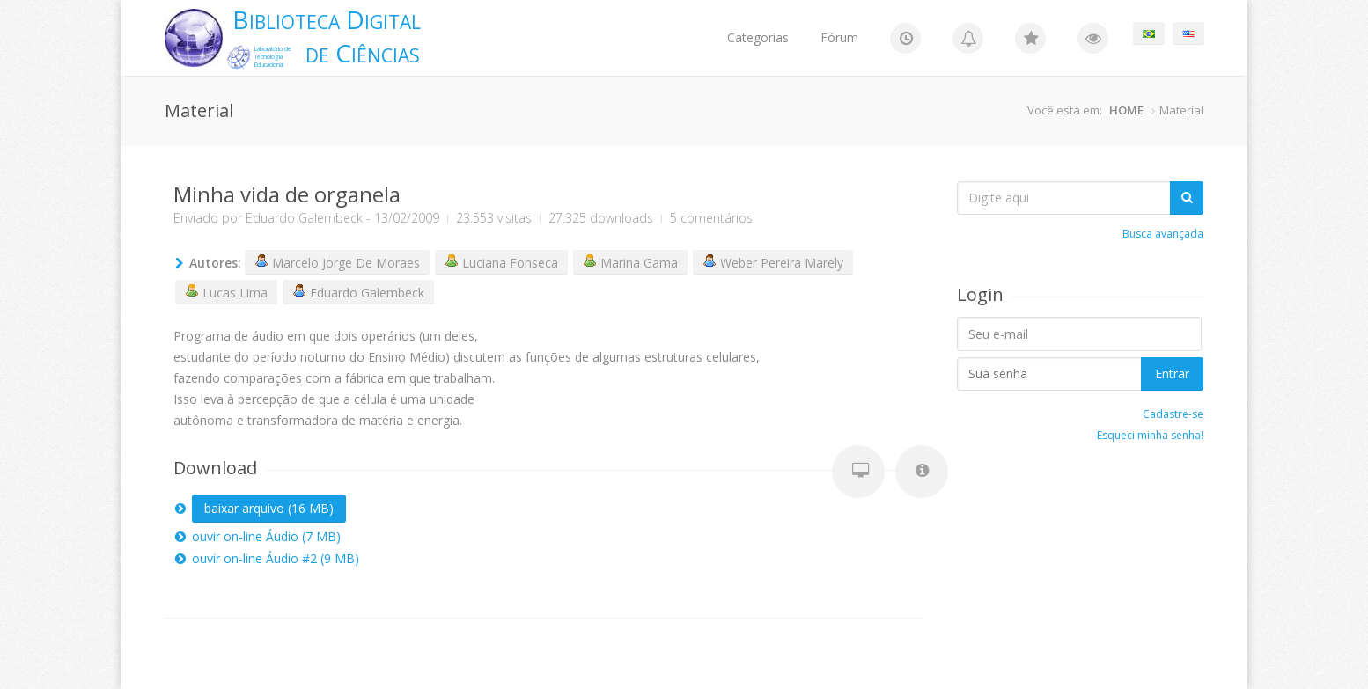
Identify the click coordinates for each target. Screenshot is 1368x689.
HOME (1126, 110)
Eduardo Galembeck (304, 217)
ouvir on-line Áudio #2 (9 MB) (275, 558)
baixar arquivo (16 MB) (269, 508)
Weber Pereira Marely (772, 262)
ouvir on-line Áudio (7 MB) (266, 536)
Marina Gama (630, 262)
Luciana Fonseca (501, 262)
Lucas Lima (226, 292)
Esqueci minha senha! (1150, 435)
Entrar (1172, 373)
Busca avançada (1162, 233)
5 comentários (711, 217)
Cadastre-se (1173, 414)
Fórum (839, 37)
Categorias (758, 37)
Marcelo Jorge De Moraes (337, 262)
